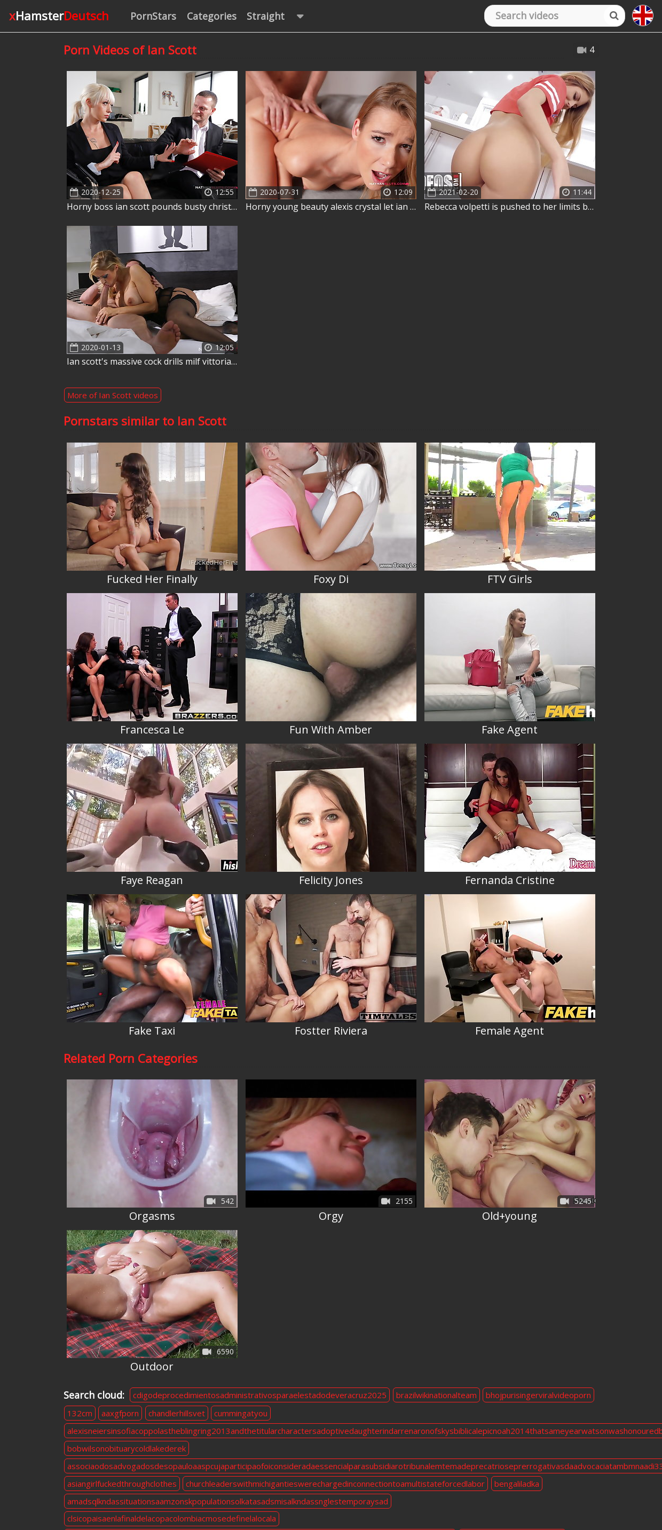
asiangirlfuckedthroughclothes (122, 1483)
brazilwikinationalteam (436, 1395)
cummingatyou (240, 1413)
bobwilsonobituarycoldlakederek (126, 1448)
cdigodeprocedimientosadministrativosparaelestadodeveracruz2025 (260, 1395)
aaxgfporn (120, 1413)
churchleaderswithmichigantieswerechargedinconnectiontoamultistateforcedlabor (335, 1483)
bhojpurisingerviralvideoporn (538, 1395)
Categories (212, 16)
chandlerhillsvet (176, 1413)
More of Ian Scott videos (112, 395)
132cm (79, 1413)
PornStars (153, 16)
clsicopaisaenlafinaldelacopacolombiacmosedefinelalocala (171, 1518)
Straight (280, 16)
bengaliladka (516, 1483)
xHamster (59, 15)
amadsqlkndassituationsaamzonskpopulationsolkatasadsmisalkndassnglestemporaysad (227, 1501)
